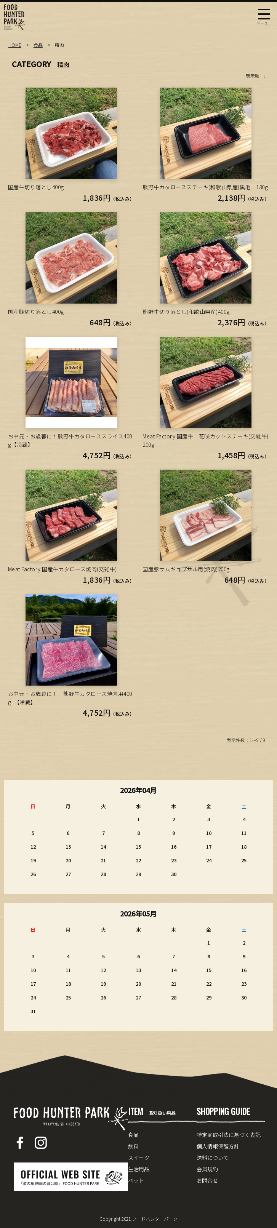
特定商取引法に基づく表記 (229, 1134)
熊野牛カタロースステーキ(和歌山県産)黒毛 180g (205, 187)
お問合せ (207, 1180)
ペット (136, 1180)
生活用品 (138, 1169)
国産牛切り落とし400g (36, 187)
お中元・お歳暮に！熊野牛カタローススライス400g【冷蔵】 (70, 440)
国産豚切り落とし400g (36, 311)
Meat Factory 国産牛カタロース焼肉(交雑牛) (62, 569)
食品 (38, 45)
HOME (14, 45)
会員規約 (207, 1169)
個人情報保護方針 (218, 1146)
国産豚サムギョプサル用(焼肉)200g (186, 569)
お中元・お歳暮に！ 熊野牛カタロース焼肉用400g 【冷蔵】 (70, 698)
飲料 (133, 1146)
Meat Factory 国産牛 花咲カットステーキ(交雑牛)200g (206, 440)
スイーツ (138, 1157)
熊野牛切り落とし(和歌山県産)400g (186, 311)
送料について (213, 1157)
